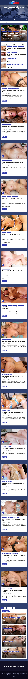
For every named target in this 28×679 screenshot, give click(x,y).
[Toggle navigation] (14, 20)
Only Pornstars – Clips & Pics (14, 7)
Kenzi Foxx (4, 339)
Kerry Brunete (4, 374)
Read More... (4, 100)
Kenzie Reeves (4, 481)
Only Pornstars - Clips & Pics (14, 666)
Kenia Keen (4, 446)
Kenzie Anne (4, 410)
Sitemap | (19, 674)
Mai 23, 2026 (5, 38)
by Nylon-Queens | (15, 674)
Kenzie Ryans (9, 52)
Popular (14, 44)
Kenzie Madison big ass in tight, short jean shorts (14, 642)
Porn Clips (15, 46)
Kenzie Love (9, 64)
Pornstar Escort (21, 46)
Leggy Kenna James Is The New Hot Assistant (14, 555)
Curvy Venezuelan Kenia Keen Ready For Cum (13, 448)
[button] (26, 19)
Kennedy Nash (4, 588)
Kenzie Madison (9, 58)
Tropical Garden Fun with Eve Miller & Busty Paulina (13, 34)
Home (14, 676)
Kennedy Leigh (9, 46)
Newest (5, 44)
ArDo (10, 38)
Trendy (23, 44)
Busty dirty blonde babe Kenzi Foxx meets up (13, 341)
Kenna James (4, 553)
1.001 (11, 607)
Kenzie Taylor (4, 517)
